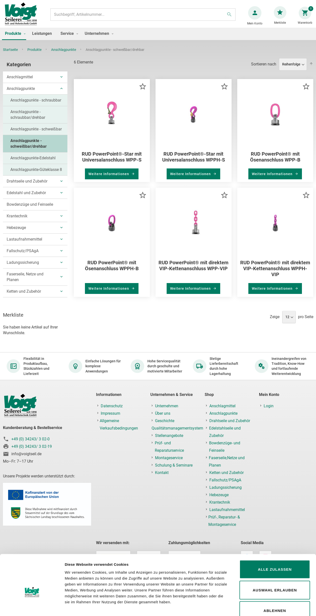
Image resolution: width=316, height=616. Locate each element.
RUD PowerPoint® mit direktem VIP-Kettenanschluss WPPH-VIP (275, 271)
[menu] (158, 39)
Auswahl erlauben (275, 561)
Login (269, 406)
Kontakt (162, 472)
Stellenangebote (169, 435)
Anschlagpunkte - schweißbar (36, 131)
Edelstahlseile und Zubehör (225, 432)
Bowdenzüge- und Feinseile (224, 447)
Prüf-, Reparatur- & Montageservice (224, 521)
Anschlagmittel (20, 79)
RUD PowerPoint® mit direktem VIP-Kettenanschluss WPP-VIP (193, 268)
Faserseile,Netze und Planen (227, 461)
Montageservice (169, 457)
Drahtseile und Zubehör (27, 183)
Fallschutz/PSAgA (23, 253)
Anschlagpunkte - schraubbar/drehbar (27, 117)
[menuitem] (14, 39)
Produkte (34, 55)
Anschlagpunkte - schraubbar (35, 102)
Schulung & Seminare (174, 465)
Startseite (11, 55)
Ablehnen (274, 581)
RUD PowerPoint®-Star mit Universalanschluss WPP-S (112, 159)
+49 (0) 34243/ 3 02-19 (31, 446)
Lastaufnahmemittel (24, 241)
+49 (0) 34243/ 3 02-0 (30, 439)
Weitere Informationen (109, 176)
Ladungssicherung (23, 265)
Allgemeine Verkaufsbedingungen (119, 424)
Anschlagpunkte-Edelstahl (33, 160)
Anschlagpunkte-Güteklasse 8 (36, 172)
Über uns (162, 413)
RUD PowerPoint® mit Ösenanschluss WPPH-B (112, 268)
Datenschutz (112, 406)
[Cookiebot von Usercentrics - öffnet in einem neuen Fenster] (32, 606)
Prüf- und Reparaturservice (169, 447)
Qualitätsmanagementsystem (177, 428)
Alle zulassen (275, 540)
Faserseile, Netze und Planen (25, 279)
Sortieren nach (263, 66)
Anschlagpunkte (64, 55)
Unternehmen (166, 406)
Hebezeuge (16, 230)
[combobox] (142, 17)
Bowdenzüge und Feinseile (30, 207)
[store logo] (23, 17)
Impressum (110, 413)
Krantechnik (17, 218)
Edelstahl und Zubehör (26, 195)
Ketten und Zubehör (24, 293)
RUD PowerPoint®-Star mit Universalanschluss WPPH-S (193, 159)
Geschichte (164, 420)
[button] (142, 88)
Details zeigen (262, 606)
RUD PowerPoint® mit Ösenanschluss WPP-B (275, 159)
